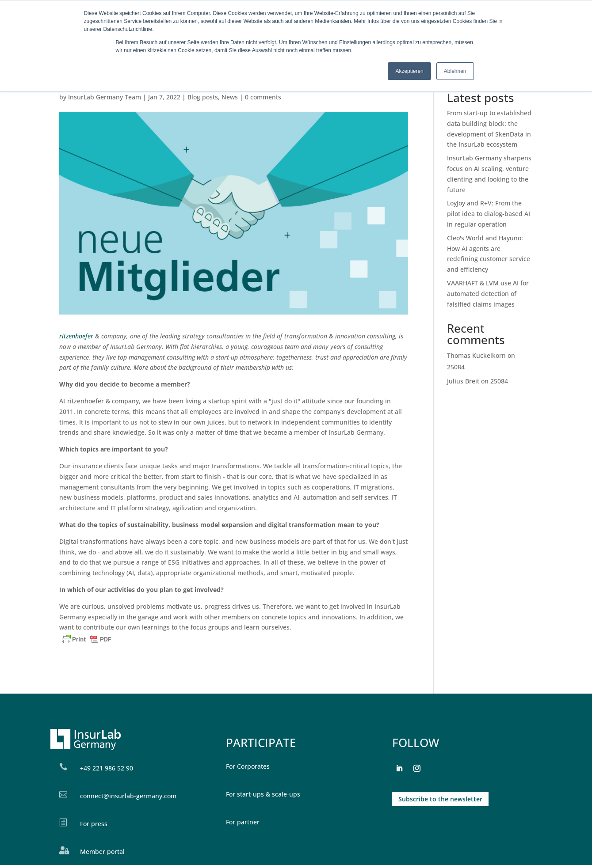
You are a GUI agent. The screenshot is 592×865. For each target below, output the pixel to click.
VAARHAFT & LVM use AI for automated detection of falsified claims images (488, 293)
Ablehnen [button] (455, 71)
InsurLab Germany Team (104, 97)
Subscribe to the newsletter (440, 799)
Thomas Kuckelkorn (476, 355)
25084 (456, 367)
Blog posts (202, 97)
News (230, 97)
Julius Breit (463, 381)
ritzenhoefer (77, 336)
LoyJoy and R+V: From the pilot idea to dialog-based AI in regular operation (488, 213)
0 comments (263, 97)
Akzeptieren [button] (409, 71)
